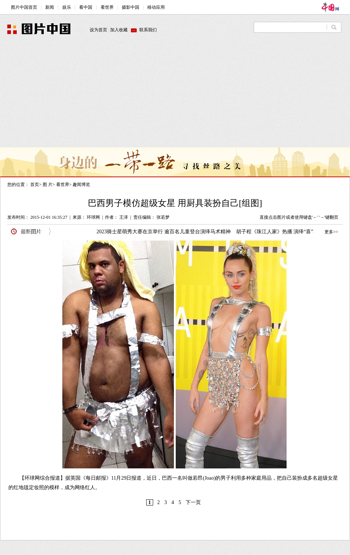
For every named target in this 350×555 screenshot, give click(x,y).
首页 (34, 184)
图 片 (47, 184)
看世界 (62, 184)
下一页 (193, 502)
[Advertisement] (140, 96)
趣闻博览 (81, 184)
